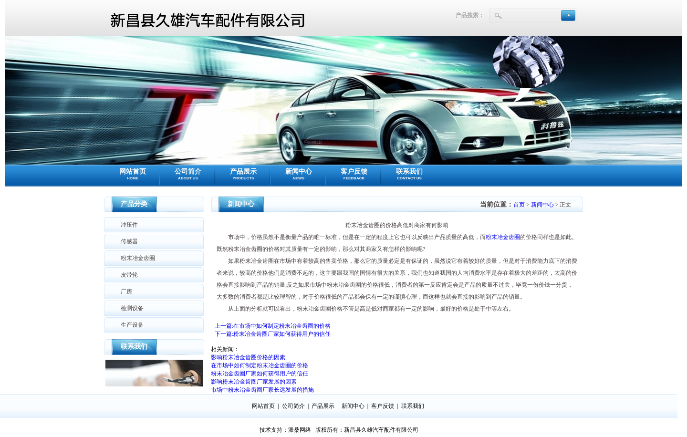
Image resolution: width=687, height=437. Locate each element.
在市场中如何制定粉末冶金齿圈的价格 (259, 365)
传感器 (129, 241)
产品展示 (243, 174)
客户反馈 (354, 174)
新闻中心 (298, 174)
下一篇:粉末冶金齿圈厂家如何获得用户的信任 (273, 334)
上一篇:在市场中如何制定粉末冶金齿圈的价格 (273, 326)
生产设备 (132, 325)
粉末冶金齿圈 (138, 258)
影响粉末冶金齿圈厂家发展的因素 (254, 381)
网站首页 (132, 174)
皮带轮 (129, 274)
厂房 (126, 291)
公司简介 (188, 174)
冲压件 (129, 224)
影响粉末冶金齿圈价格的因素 (248, 357)
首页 (519, 204)
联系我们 (409, 174)
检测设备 (132, 308)
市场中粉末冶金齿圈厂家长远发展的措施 (262, 389)
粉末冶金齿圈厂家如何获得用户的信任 (259, 373)
